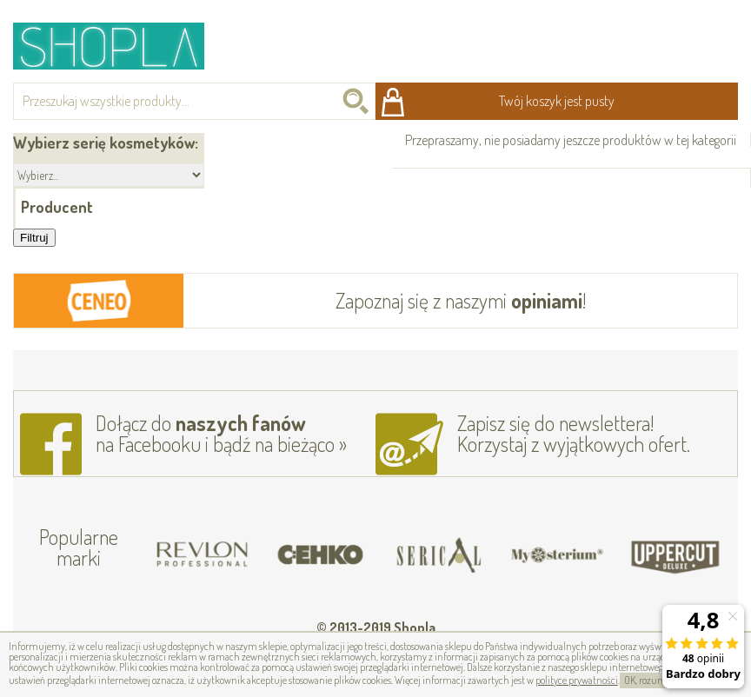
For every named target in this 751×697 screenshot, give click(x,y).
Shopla (120, 46)
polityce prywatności (576, 680)
